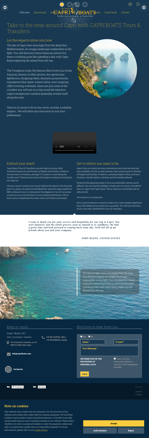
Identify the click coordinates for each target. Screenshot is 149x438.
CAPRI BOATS (74, 18)
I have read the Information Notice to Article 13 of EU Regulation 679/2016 (126, 363)
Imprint (139, 391)
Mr (90, 336)
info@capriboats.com (21, 353)
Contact (125, 12)
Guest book (111, 12)
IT (138, 4)
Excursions (40, 12)
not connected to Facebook (8, 387)
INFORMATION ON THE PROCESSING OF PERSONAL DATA (91, 361)
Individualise (100, 430)
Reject (131, 430)
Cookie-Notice (40, 430)
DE (130, 4)
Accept (113, 423)
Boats (97, 12)
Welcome (24, 12)
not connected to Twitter (34, 387)
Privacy (138, 394)
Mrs (83, 336)
